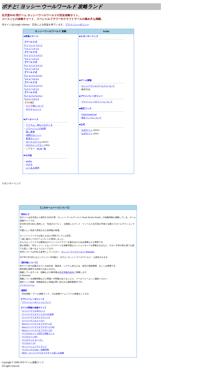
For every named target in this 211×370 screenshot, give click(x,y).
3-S (37, 69)
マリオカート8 (28, 343)
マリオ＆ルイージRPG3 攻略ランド (38, 333)
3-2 (30, 65)
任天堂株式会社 (66, 272)
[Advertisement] (101, 59)
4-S (37, 79)
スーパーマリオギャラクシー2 (36, 317)
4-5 (40, 75)
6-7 (30, 99)
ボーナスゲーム (33, 142)
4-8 (33, 79)
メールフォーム (27, 285)
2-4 (37, 55)
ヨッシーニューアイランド (34, 346)
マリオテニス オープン (32, 340)
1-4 (37, 45)
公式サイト (86, 130)
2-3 (33, 55)
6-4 (37, 96)
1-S (37, 48)
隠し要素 (30, 132)
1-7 (30, 48)
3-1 (26, 65)
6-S (37, 99)
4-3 (33, 75)
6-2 (30, 96)
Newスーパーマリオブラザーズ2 (37, 324)
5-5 (40, 85)
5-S (37, 89)
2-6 (26, 59)
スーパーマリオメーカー (33, 320)
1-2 (30, 45)
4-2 (30, 75)
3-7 (30, 69)
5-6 (26, 89)
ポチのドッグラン (35, 145)
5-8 (33, 89)
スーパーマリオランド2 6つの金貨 (38, 314)
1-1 (26, 45)
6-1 (26, 96)
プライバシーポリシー (77, 24)
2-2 (30, 55)
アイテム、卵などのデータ (39, 125)
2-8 (33, 59)
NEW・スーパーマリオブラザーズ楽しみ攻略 (43, 353)
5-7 (30, 89)
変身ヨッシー (32, 138)
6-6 (26, 99)
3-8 (33, 69)
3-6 (26, 69)
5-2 (30, 85)
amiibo (29, 161)
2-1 (26, 55)
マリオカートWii (29, 337)
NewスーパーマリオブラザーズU (37, 330)
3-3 (33, 65)
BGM (39, 148)
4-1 (26, 75)
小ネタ (29, 164)
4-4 (37, 75)
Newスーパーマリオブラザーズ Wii (38, 327)
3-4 (37, 65)
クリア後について (35, 106)
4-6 (26, 79)
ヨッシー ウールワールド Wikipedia (77, 252)
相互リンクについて (91, 118)
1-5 (40, 45)
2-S (37, 59)
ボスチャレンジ (33, 109)
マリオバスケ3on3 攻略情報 (35, 349)
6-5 (40, 96)
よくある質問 (32, 168)
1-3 (33, 45)
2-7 (30, 59)
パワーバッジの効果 (36, 128)
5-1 (26, 85)
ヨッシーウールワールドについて (98, 86)
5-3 (33, 85)
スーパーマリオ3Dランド (33, 311)
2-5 (40, 55)
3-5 (40, 65)
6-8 (33, 99)
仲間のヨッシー (33, 135)
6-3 (33, 96)
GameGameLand (89, 114)
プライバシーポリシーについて (97, 102)
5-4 (37, 85)
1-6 (26, 48)
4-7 (30, 79)
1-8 (33, 48)
